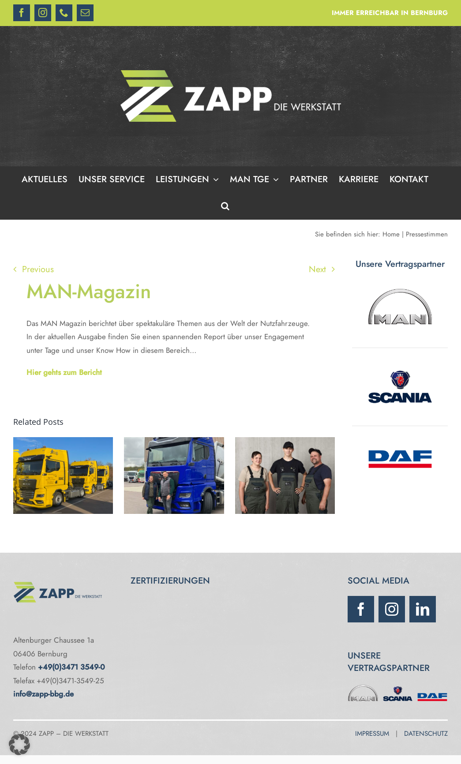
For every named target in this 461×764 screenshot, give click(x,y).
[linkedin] (422, 609)
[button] (225, 206)
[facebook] (361, 609)
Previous (38, 269)
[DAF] (432, 687)
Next (317, 269)
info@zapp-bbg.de (43, 694)
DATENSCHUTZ (426, 733)
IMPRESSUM (372, 733)
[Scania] (397, 687)
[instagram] (392, 609)
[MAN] (363, 687)
